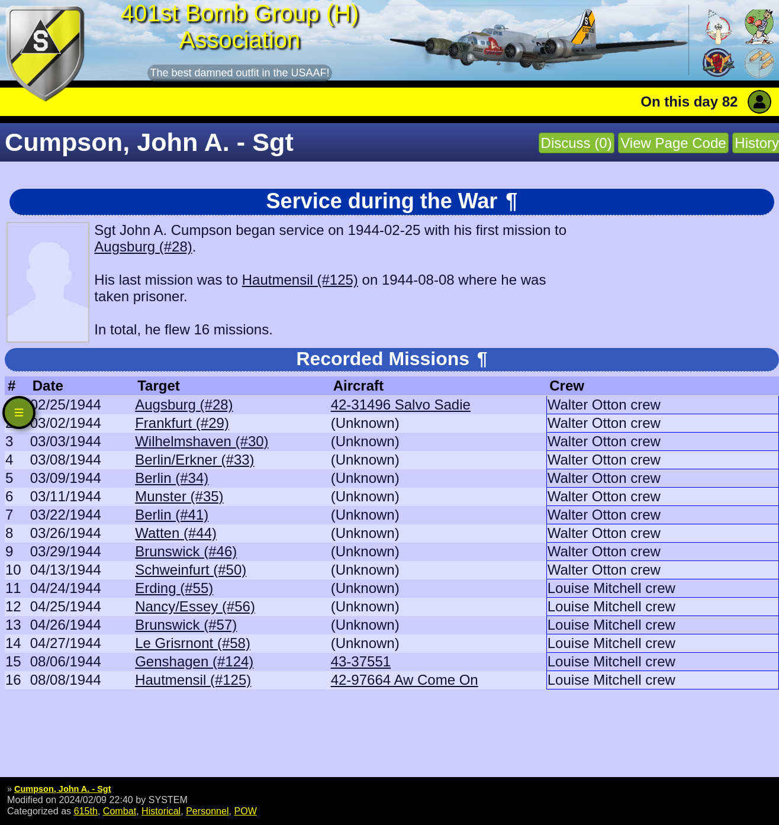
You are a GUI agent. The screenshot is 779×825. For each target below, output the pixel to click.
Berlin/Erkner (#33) (194, 460)
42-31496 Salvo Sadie (401, 404)
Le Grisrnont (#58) (192, 643)
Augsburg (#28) (143, 246)
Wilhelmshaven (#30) (201, 441)
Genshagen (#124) (194, 661)
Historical (161, 810)
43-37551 (361, 661)
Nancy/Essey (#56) (195, 606)
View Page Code (673, 143)
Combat (119, 810)
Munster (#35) (179, 496)
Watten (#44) (176, 533)
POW (245, 810)
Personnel (207, 810)
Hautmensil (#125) (300, 280)
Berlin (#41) (171, 515)
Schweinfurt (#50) (190, 570)
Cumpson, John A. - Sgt (62, 789)
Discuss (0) (576, 143)
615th (86, 810)
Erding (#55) (174, 588)
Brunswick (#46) (186, 551)
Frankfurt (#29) (182, 423)
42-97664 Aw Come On (404, 680)
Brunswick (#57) (186, 625)
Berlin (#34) (171, 478)
